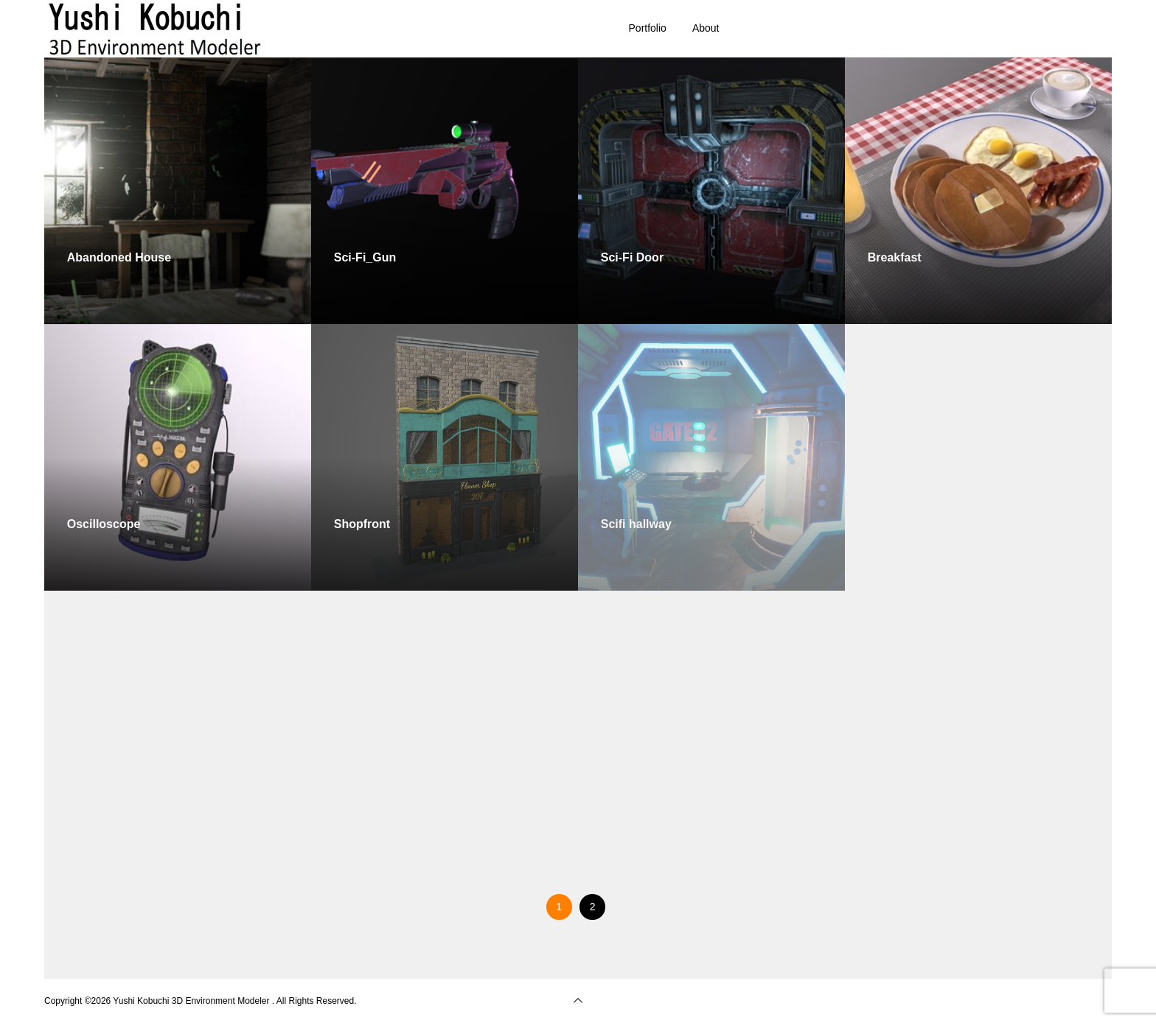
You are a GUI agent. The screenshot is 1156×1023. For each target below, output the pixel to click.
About (706, 28)
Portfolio (647, 28)
